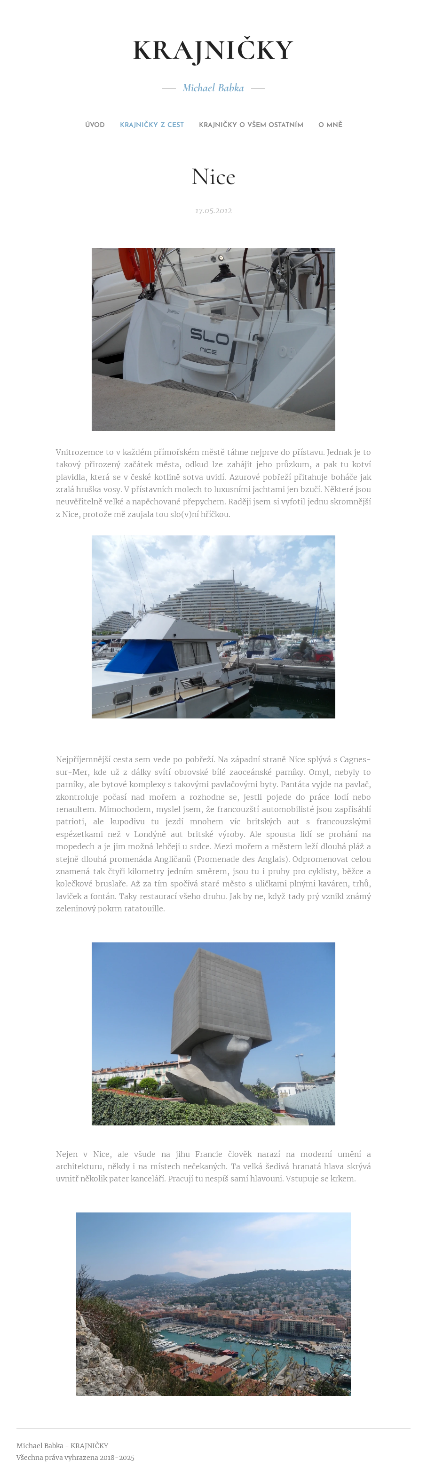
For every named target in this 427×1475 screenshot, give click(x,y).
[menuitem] (77, 125)
